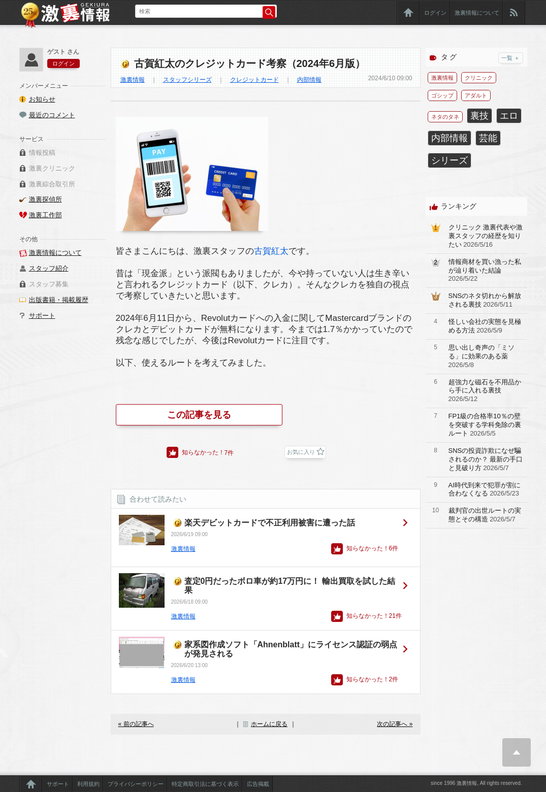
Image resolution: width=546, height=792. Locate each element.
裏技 (479, 116)
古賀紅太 (271, 251)
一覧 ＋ (510, 58)
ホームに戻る (269, 724)
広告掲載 (258, 784)
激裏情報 (132, 79)
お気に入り (301, 452)
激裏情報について (477, 13)
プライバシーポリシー (136, 784)
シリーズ (449, 160)
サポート (42, 315)
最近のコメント (52, 115)
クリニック (479, 78)
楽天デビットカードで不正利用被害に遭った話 (269, 522)
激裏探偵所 (45, 199)
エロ (509, 116)
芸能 (488, 138)
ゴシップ (442, 95)
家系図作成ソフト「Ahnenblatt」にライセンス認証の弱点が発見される (291, 649)
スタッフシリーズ (187, 79)
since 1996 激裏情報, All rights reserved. (476, 783)
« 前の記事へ (136, 724)
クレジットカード (254, 79)
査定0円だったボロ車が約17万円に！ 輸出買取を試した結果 (289, 586)
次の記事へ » (394, 724)
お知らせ (42, 99)
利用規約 (88, 784)
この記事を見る (199, 415)
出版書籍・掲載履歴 (58, 300)
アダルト (476, 95)
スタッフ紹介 (49, 268)
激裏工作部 (45, 215)
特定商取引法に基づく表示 (205, 784)
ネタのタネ (445, 117)
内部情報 (309, 79)
